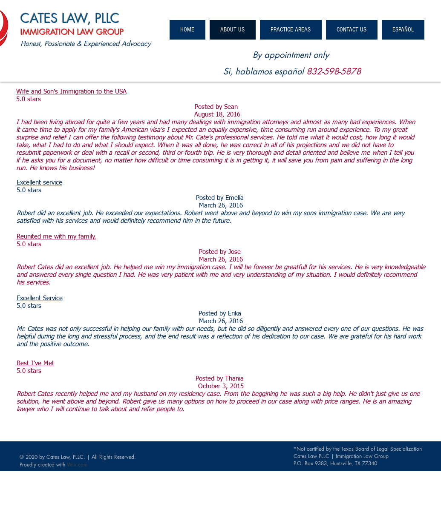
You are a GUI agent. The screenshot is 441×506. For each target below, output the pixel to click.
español (289, 71)
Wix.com (77, 464)
